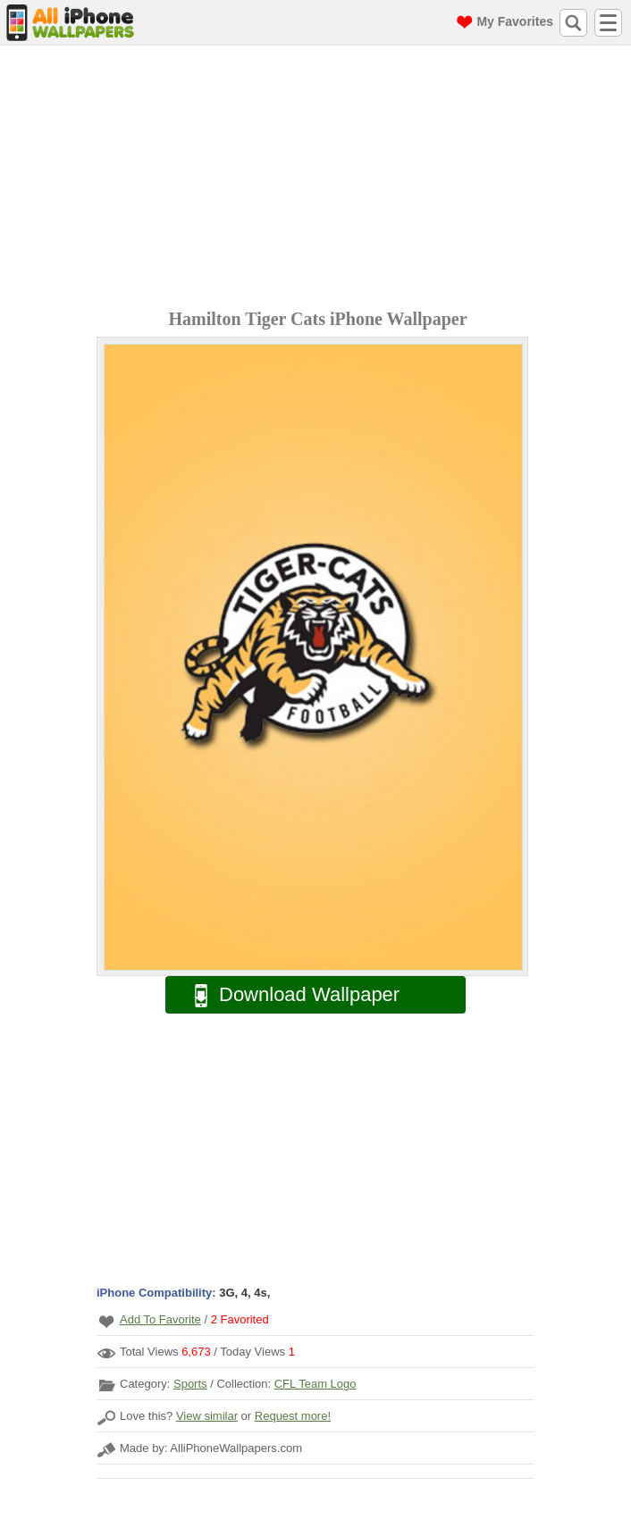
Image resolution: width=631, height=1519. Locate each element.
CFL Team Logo (315, 1383)
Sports (190, 1383)
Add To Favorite (160, 1319)
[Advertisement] (320, 179)
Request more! (293, 1416)
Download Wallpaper (288, 995)
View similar (207, 1416)
